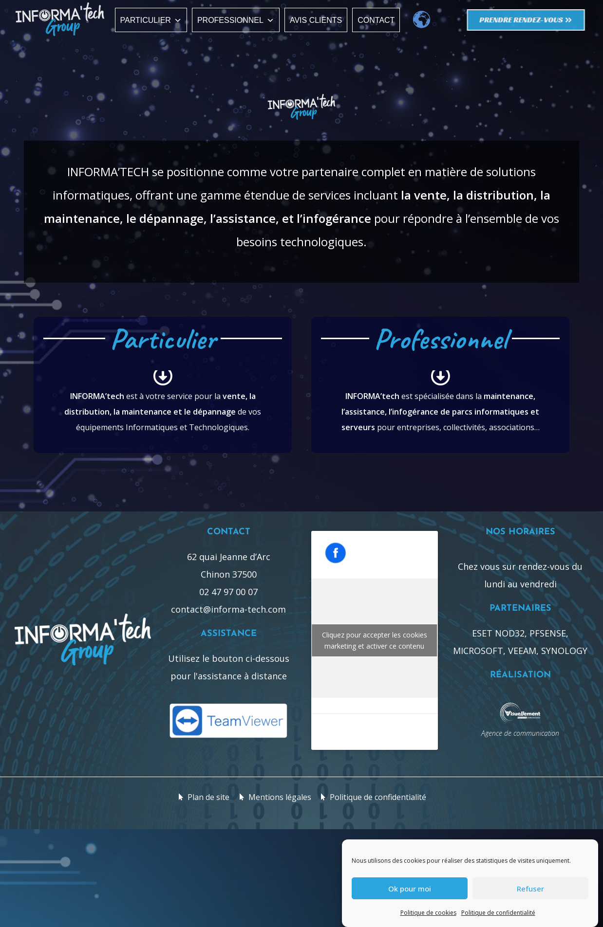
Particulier (151, 20)
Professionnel (235, 20)
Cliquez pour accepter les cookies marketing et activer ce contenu (374, 640)
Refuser (530, 889)
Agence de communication (520, 733)
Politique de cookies (428, 913)
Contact (376, 20)
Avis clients (316, 20)
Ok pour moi (409, 889)
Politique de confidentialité (498, 913)
